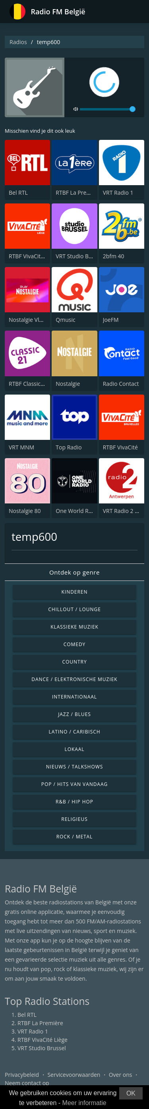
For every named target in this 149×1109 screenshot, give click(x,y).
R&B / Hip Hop (74, 801)
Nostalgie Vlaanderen (36, 319)
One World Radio (78, 511)
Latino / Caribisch (74, 731)
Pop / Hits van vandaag (74, 784)
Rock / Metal (74, 836)
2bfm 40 (113, 256)
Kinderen (75, 591)
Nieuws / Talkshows (74, 766)
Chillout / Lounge (74, 609)
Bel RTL (18, 192)
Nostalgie (68, 383)
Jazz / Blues (74, 714)
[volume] (107, 109)
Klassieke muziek (74, 626)
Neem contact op (27, 1083)
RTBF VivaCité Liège (34, 256)
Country (74, 661)
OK (130, 1093)
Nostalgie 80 (25, 511)
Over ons (120, 1074)
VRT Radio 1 (118, 192)
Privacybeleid (22, 1074)
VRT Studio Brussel (80, 256)
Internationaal (74, 696)
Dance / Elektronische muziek (74, 679)
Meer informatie (84, 1102)
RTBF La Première (78, 192)
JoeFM (111, 319)
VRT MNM (21, 447)
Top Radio (68, 447)
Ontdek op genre (74, 572)
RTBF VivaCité (120, 447)
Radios (18, 42)
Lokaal (74, 749)
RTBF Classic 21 (28, 383)
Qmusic (65, 319)
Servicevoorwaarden (73, 1074)
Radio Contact (121, 383)
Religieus (74, 819)
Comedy (75, 644)
